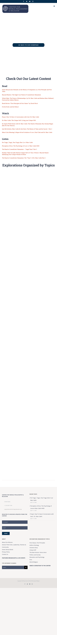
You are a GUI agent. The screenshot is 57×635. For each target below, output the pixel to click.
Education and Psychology (37, 557)
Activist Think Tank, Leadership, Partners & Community (14, 546)
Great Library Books (7, 549)
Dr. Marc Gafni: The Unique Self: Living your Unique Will (19, 120)
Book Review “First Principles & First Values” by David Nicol (20, 103)
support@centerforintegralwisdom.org (13, 509)
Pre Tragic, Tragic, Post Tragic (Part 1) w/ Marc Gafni (17, 142)
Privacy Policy (6, 552)
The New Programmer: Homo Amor (38, 552)
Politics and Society (35, 555)
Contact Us (5, 554)
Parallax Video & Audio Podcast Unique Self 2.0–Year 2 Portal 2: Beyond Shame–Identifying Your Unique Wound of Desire (25, 153)
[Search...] (13, 567)
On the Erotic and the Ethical (10, 107)
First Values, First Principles (37, 543)
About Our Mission (7, 542)
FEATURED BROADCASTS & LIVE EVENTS (13, 558)
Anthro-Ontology (34, 545)
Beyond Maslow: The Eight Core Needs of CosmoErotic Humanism (21, 95)
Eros (31, 559)
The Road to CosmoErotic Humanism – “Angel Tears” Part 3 (19, 149)
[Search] (26, 567)
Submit (6, 533)
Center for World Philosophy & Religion (32, 580)
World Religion (34, 562)
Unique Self (33, 550)
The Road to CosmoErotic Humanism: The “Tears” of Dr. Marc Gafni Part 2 (23, 158)
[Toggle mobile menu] (54, 6)
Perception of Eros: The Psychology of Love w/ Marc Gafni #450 (20, 146)
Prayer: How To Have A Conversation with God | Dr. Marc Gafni (20, 117)
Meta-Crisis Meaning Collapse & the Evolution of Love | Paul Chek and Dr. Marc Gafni (27, 132)
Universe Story (34, 547)
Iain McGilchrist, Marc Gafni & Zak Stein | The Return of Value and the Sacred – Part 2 (27, 129)
